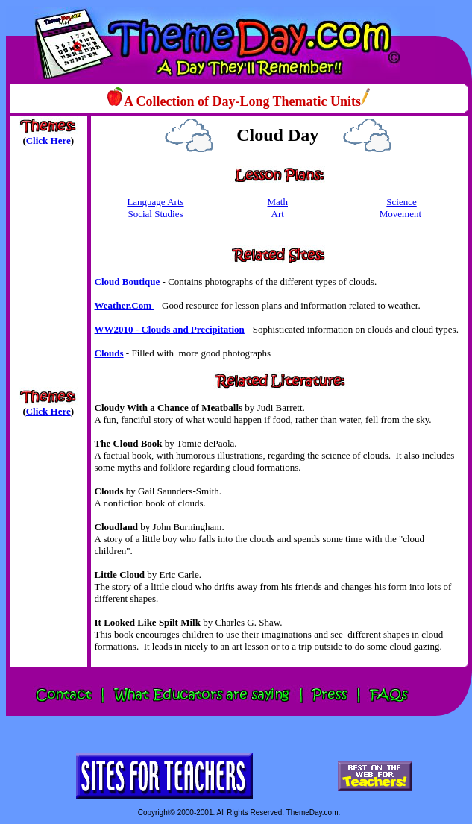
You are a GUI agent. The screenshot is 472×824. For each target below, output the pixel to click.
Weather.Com (124, 305)
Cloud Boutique (127, 281)
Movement (400, 213)
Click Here (48, 140)
